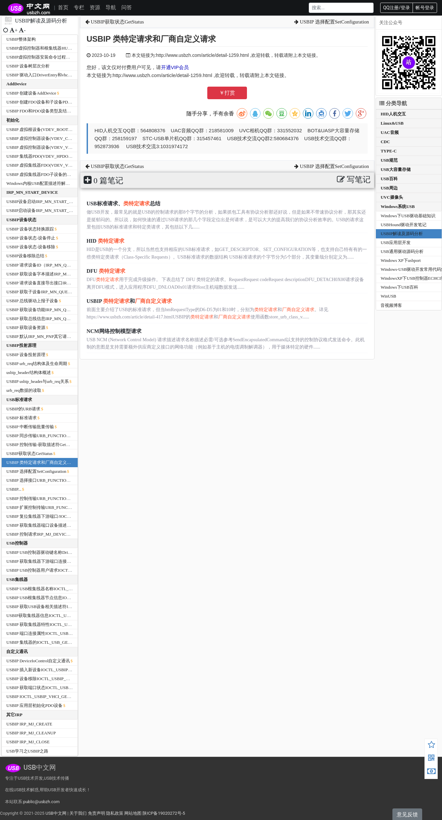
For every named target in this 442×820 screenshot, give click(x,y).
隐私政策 (114, 813)
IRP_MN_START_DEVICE (32, 192)
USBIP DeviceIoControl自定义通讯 (38, 660)
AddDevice (16, 83)
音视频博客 (391, 305)
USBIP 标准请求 (21, 417)
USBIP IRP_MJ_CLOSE (28, 741)
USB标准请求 (19, 399)
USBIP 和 (129, 301)
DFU (106, 271)
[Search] (341, 8)
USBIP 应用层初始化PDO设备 (34, 705)
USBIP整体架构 (21, 39)
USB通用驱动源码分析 (402, 251)
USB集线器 (16, 579)
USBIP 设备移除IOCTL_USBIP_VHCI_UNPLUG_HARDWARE (64, 678)
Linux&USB (392, 123)
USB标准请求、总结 (123, 203)
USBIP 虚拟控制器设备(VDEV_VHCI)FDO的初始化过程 (58, 147)
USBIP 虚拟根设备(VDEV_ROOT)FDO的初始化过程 (55, 129)
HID (105, 241)
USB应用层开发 (395, 242)
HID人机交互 (393, 113)
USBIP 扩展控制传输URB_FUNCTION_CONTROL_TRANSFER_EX (69, 507)
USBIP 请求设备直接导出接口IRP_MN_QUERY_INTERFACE (63, 282)
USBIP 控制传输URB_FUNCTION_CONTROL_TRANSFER (61, 498)
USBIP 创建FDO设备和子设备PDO (38, 102)
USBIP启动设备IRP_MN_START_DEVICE (45, 210)
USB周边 (389, 187)
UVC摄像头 (392, 197)
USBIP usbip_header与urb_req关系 (37, 381)
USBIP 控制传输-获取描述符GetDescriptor (45, 444)
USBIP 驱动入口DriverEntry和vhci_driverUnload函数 (54, 74)
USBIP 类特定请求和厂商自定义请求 (40, 462)
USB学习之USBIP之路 (27, 751)
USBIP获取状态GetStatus (29, 453)
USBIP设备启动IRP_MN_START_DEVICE (45, 201)
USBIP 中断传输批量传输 (30, 426)
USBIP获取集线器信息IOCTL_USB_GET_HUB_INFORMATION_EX (69, 615)
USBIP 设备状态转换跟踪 (30, 228)
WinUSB (388, 296)
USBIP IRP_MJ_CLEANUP (31, 732)
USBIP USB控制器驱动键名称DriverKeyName (48, 552)
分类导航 (393, 103)
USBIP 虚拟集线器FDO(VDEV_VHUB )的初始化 (51, 165)
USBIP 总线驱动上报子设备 (32, 300)
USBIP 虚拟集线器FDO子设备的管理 (40, 174)
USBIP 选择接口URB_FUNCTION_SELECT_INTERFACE (59, 480)
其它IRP (14, 714)
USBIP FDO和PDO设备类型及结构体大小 (45, 110)
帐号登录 (425, 7)
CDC (385, 141)
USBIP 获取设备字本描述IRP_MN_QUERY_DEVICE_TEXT (61, 273)
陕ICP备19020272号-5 (163, 813)
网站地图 (132, 813)
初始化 (12, 120)
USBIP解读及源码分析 (402, 233)
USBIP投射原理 (21, 345)
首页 (63, 7)
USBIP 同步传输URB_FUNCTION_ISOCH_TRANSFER (57, 435)
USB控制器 (16, 543)
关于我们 (78, 813)
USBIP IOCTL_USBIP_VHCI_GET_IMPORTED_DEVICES (60, 696)
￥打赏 (227, 93)
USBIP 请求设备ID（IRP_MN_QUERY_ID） (47, 265)
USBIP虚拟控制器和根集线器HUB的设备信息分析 (53, 48)
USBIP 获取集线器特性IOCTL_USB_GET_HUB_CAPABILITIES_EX (69, 624)
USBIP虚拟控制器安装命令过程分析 (40, 57)
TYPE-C (388, 150)
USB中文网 (55, 813)
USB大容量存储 (395, 169)
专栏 (79, 7)
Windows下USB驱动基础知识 (408, 215)
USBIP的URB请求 (23, 408)
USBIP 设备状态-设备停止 (30, 237)
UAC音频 (389, 132)
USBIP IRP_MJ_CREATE (29, 723)
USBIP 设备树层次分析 (28, 65)
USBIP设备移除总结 (25, 255)
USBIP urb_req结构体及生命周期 (36, 363)
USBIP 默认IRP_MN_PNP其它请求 (38, 336)
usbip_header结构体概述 (28, 372)
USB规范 (389, 160)
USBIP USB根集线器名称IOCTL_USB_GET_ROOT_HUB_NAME (66, 588)
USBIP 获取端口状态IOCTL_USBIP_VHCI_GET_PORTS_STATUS (67, 687)
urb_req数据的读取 (23, 390)
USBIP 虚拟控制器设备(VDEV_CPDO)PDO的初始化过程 (59, 138)
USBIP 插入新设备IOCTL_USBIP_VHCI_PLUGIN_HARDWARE (65, 669)
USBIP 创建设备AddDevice (31, 93)
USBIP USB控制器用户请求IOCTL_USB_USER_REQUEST (61, 570)
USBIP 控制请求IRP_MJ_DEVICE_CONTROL (48, 534)
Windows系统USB (398, 206)
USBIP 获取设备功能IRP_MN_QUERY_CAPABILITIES (57, 309)
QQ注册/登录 (396, 7)
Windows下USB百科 (399, 287)
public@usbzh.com (41, 801)
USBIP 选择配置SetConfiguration (36, 471)
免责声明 (96, 813)
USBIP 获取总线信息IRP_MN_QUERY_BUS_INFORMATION (63, 318)
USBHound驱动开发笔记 (403, 224)
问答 (126, 7)
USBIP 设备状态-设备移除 (30, 246)
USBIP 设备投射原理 (25, 354)
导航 (110, 7)
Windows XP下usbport (401, 260)
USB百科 (389, 178)
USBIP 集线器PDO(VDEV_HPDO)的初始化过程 (50, 156)
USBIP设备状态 (21, 219)
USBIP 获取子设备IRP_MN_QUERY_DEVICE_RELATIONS (61, 291)
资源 (95, 7)
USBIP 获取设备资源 (25, 327)
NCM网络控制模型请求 (114, 331)
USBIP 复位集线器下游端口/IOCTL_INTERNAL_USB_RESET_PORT (70, 516)
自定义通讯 (17, 651)
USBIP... (13, 489)
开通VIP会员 (175, 67)
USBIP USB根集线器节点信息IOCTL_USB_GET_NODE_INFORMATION (73, 597)
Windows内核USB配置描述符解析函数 (42, 183)
